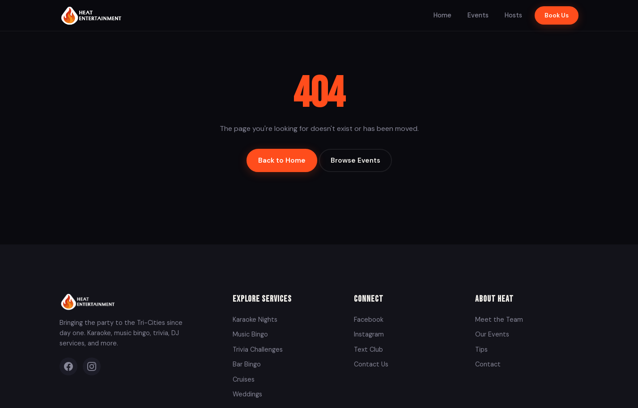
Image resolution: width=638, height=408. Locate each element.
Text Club (368, 349)
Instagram (369, 334)
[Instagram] (92, 366)
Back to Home (282, 160)
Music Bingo (250, 334)
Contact (488, 364)
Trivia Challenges (258, 349)
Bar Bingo (247, 364)
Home (442, 15)
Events (478, 15)
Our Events (492, 334)
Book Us (556, 15)
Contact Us (371, 364)
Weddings (247, 394)
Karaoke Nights (255, 319)
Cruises (244, 379)
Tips (481, 349)
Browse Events (355, 160)
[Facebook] (68, 366)
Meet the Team (499, 319)
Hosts (513, 15)
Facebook (368, 319)
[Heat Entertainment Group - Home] (92, 15)
